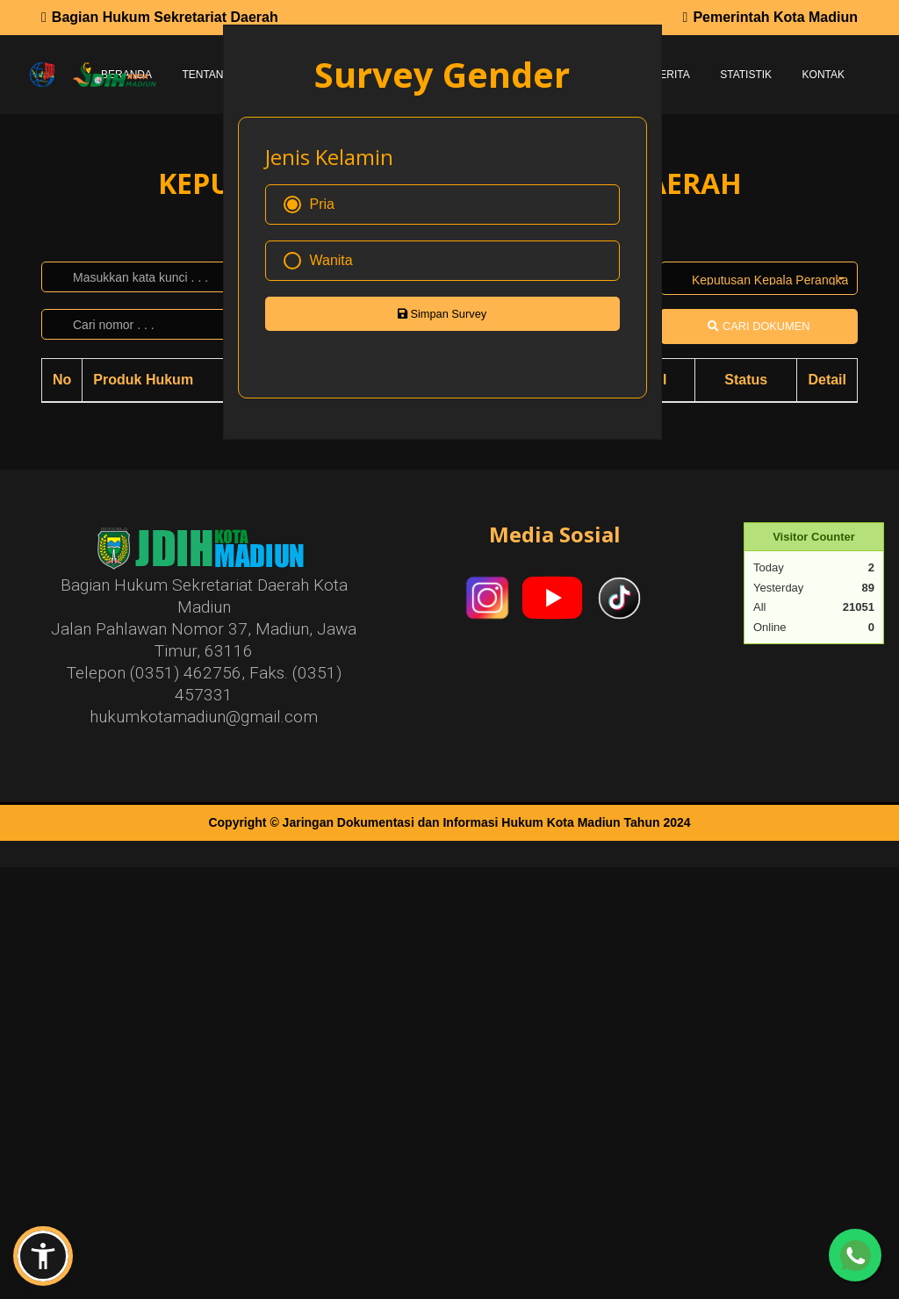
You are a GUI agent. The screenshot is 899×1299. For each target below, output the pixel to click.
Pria (309, 204)
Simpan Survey (442, 313)
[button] (43, 1256)
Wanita (318, 260)
